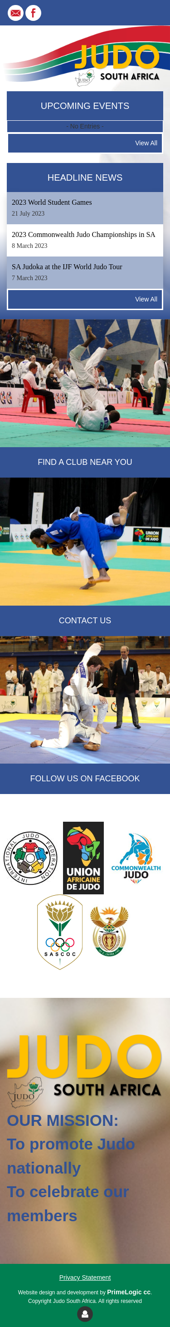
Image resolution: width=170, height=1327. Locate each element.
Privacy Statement (85, 1277)
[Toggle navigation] (150, 13)
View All (146, 143)
